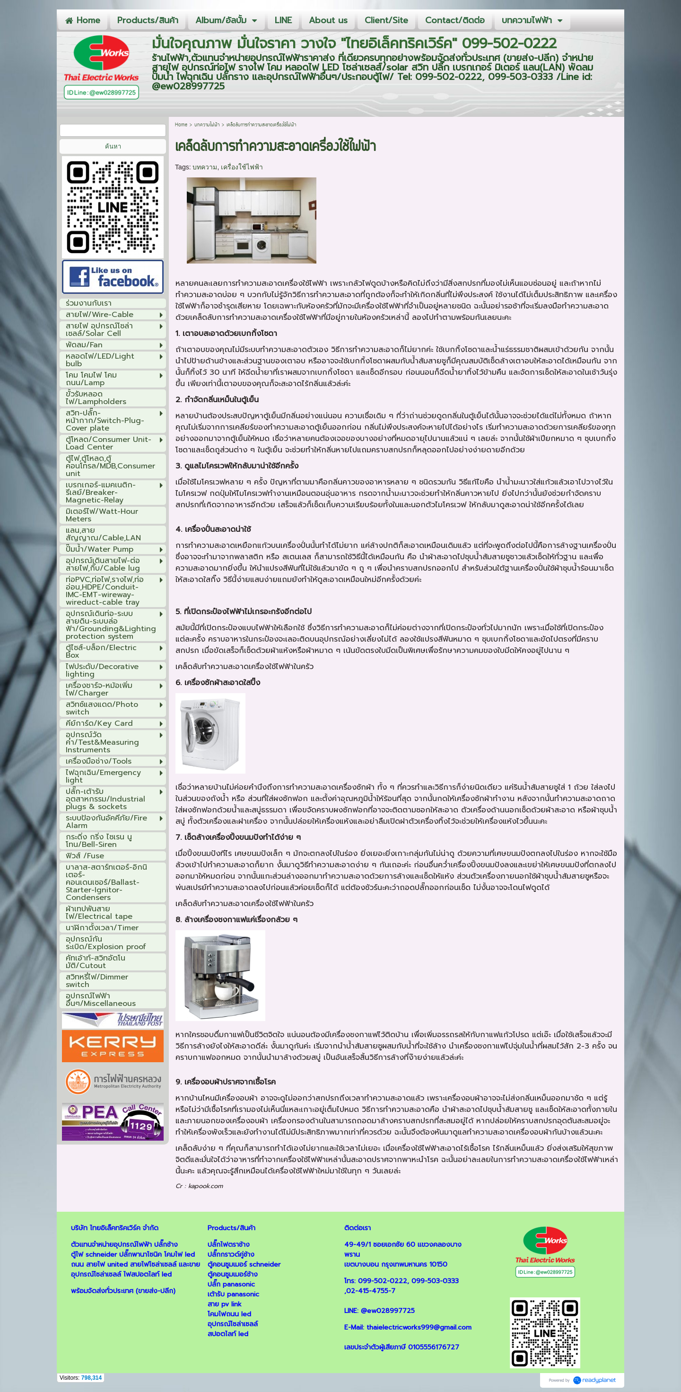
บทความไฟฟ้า (206, 125)
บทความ (204, 167)
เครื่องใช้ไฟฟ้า (242, 167)
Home (181, 125)
